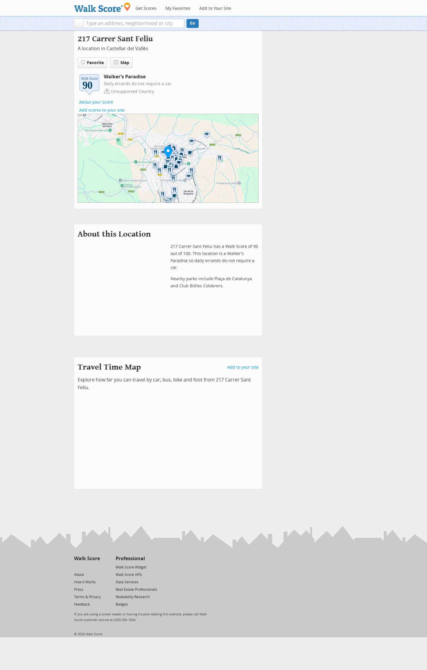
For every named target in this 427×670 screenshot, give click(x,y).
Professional (130, 558)
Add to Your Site (215, 8)
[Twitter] (77, 566)
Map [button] (121, 62)
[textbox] (133, 23)
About (79, 575)
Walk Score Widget (131, 567)
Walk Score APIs (129, 575)
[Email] (96, 566)
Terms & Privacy (87, 597)
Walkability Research (133, 597)
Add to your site (243, 367)
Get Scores (146, 8)
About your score (96, 102)
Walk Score (87, 558)
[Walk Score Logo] (102, 7)
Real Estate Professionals (136, 589)
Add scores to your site (102, 110)
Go (192, 23)
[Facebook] (86, 566)
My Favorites (177, 8)
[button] (79, 23)
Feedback (82, 604)
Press (78, 589)
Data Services (127, 582)
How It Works (85, 582)
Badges (122, 604)
